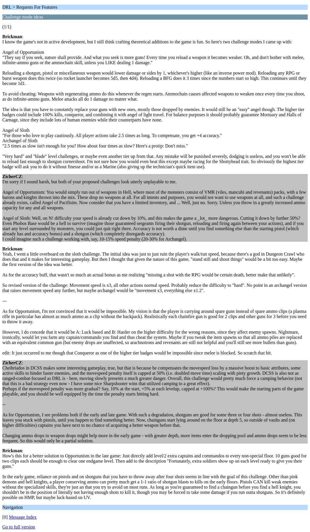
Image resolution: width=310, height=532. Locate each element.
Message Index (23, 517)
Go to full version (18, 526)
